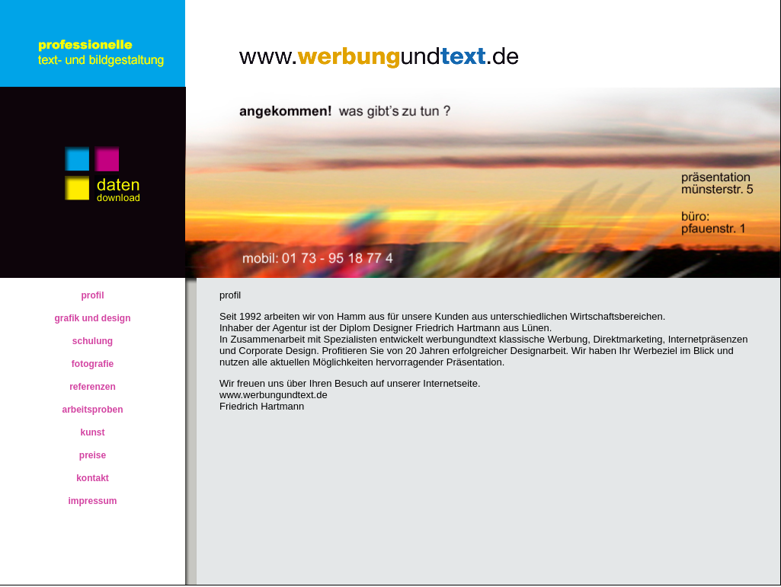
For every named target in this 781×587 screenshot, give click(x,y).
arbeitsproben (92, 409)
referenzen (92, 386)
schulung (92, 341)
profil (93, 295)
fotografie (93, 364)
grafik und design (92, 318)
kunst (92, 432)
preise (92, 455)
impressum (92, 501)
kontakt (92, 478)
